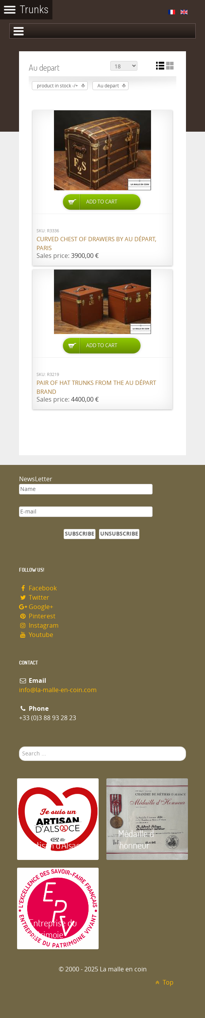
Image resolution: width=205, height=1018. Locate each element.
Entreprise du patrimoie (53, 928)
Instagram (39, 625)
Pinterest (37, 616)
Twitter (34, 597)
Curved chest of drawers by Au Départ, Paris (96, 244)
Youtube (36, 635)
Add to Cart (101, 202)
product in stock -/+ (57, 86)
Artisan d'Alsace (56, 845)
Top (163, 982)
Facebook (38, 588)
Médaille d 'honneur (136, 839)
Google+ (36, 607)
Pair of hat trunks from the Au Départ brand (96, 387)
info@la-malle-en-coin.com (58, 690)
